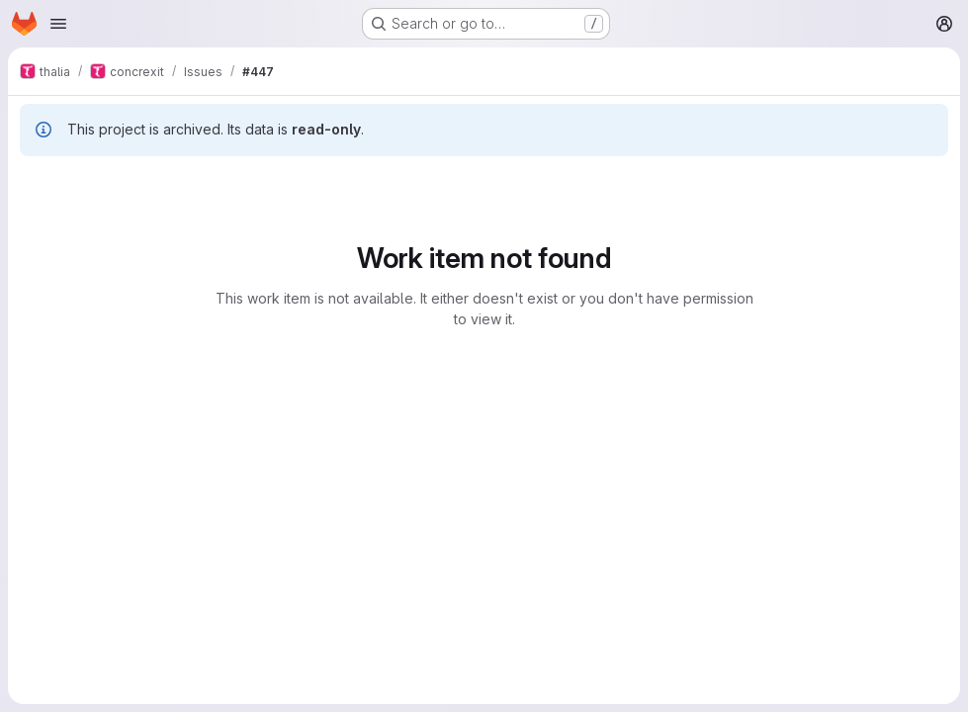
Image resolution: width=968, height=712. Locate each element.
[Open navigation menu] (58, 24)
